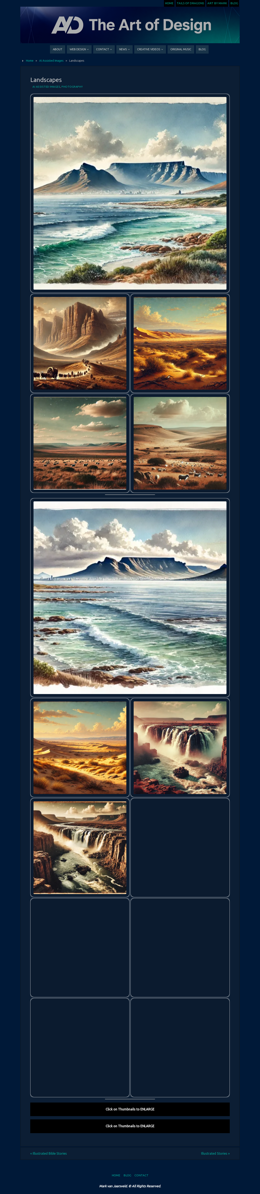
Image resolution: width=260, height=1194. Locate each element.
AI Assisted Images (51, 60)
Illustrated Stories (215, 1153)
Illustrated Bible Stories (48, 1153)
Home (169, 3)
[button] (130, 193)
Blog (234, 3)
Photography (72, 86)
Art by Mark (217, 3)
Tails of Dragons (190, 3)
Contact (141, 1175)
